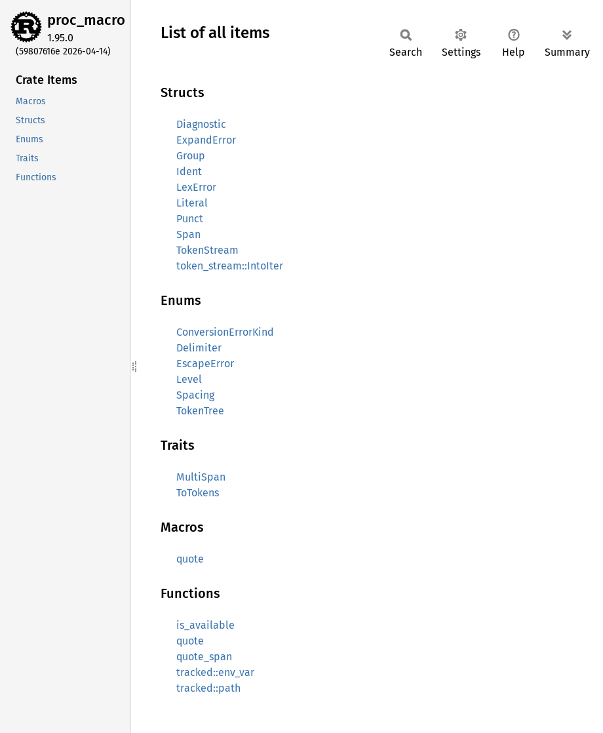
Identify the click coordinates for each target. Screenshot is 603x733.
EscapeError (205, 363)
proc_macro (86, 20)
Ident (189, 171)
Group (190, 155)
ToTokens (197, 492)
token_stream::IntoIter (229, 266)
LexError (196, 187)
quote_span (204, 656)
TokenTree (200, 411)
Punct (189, 218)
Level (189, 379)
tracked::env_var (215, 672)
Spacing (195, 395)
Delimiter (199, 348)
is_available (205, 625)
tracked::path (208, 688)
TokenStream (207, 250)
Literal (192, 203)
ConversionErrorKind (225, 332)
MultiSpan (200, 477)
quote (190, 559)
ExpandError (206, 140)
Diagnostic (201, 124)
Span (188, 234)
